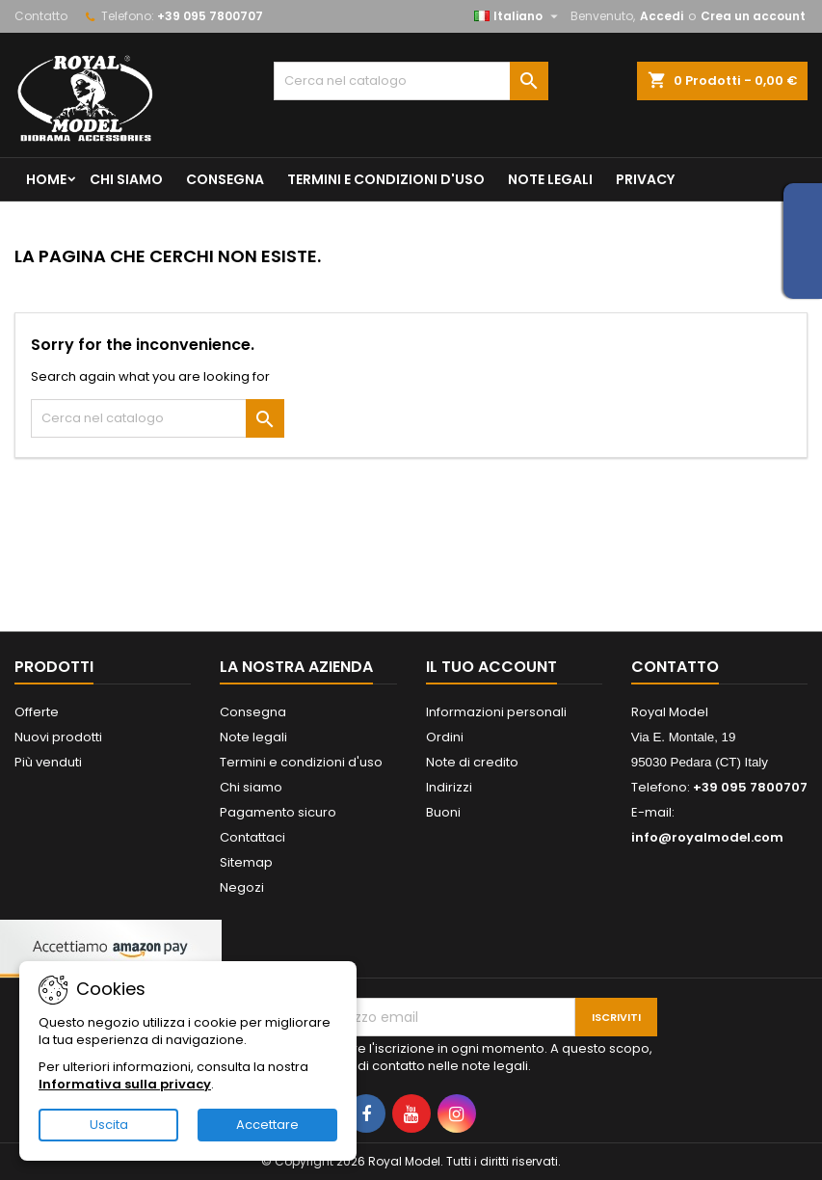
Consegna (225, 179)
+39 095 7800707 (210, 16)
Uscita (109, 1124)
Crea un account (753, 16)
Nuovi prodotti (58, 737)
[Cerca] (410, 81)
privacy (645, 179)
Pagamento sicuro (278, 812)
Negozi (242, 887)
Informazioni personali (496, 712)
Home (46, 179)
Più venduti (48, 762)
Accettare (267, 1124)
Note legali (550, 179)
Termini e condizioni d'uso (386, 179)
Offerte (36, 712)
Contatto (40, 16)
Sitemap (246, 862)
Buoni (443, 812)
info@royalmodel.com (707, 837)
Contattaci (252, 837)
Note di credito (472, 762)
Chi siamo (126, 179)
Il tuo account (491, 667)
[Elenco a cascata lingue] (518, 16)
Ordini (445, 737)
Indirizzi (449, 787)
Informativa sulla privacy (125, 1084)
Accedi (661, 16)
